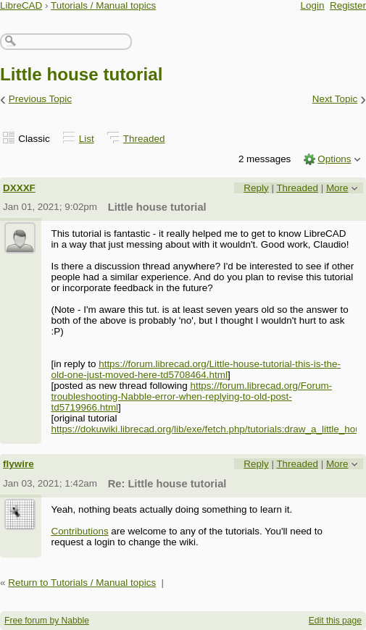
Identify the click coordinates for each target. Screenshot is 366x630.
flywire (18, 463)
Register (348, 5)
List (86, 138)
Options (334, 159)
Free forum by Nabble (46, 621)
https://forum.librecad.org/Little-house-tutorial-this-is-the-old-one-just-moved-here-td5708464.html (196, 369)
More (337, 187)
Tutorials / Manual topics (103, 5)
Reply (256, 187)
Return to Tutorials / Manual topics (82, 582)
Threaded (144, 138)
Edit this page (335, 621)
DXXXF (19, 187)
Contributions (79, 531)
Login (313, 5)
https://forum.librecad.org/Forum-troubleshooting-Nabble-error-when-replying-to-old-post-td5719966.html (191, 396)
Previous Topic (40, 98)
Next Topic (335, 98)
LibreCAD (21, 5)
